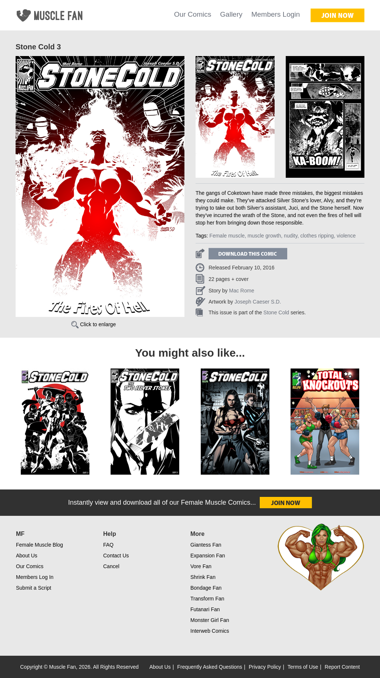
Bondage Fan (206, 588)
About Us (26, 556)
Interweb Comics (209, 631)
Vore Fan (201, 566)
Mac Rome (241, 291)
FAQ (108, 545)
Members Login (275, 14)
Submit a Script (33, 588)
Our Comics (192, 14)
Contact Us (116, 556)
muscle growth (264, 236)
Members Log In (34, 577)
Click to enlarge (93, 324)
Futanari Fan (205, 609)
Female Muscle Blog (39, 545)
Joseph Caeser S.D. (258, 302)
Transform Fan (207, 599)
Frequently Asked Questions (209, 667)
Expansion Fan (207, 556)
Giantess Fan (205, 545)
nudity (290, 236)
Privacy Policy (265, 667)
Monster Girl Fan (209, 620)
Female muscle (227, 236)
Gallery (231, 14)
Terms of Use (303, 667)
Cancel (111, 566)
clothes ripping (317, 236)
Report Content (342, 667)
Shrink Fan (203, 577)
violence (346, 236)
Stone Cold (276, 312)
